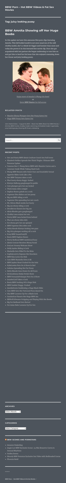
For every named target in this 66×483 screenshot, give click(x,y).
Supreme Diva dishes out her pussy (21, 194)
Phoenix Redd (12, 459)
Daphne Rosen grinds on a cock (19, 192)
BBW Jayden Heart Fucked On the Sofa (22, 262)
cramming (33, 126)
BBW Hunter (15, 126)
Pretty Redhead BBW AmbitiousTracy (22, 240)
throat (29, 128)
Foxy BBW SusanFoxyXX (17, 234)
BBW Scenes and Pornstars (21, 440)
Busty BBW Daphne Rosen (17, 237)
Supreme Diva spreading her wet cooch (23, 200)
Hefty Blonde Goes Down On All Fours (22, 271)
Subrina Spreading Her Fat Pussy (20, 268)
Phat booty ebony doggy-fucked (20, 180)
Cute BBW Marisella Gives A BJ (19, 260)
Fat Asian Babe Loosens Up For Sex (21, 305)
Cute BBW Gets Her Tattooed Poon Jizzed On (25, 291)
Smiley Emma (12, 454)
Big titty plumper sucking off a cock (21, 231)
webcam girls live (7, 471)
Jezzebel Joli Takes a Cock (17, 280)
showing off (22, 128)
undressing (35, 128)
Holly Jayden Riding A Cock (18, 248)
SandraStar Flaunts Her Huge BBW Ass (22, 297)
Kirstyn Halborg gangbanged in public (22, 183)
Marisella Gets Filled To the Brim (20, 251)
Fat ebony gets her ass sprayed (19, 223)
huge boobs (54, 126)
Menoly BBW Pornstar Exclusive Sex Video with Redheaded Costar (33, 456)
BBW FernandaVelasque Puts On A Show (23, 277)
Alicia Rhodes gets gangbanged (19, 211)
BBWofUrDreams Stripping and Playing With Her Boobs (29, 299)
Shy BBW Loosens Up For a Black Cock (22, 294)
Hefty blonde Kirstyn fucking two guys (22, 228)
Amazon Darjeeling (15, 445)
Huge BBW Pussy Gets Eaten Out (20, 119)
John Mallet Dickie (11, 124)
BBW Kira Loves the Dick (17, 257)
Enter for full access (33, 102)
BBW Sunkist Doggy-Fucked (18, 285)
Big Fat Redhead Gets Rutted (18, 302)
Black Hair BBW (37, 124)
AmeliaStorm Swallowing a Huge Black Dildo (25, 288)
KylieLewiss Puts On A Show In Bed (21, 265)
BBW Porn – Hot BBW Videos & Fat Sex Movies (20, 479)
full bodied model (44, 126)
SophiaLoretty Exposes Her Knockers (22, 254)
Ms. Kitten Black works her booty (20, 203)
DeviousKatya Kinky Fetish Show (20, 274)
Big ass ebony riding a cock (18, 206)
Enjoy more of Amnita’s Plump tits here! (33, 97)
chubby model (25, 126)
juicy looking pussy (11, 128)
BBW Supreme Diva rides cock (19, 226)
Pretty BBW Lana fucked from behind (22, 217)
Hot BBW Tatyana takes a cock (19, 177)
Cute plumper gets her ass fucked (20, 186)
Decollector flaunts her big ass (19, 209)
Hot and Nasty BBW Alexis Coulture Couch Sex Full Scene (30, 158)
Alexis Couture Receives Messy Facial (22, 243)
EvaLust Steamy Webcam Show (19, 245)
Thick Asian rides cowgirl (17, 189)
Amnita (7, 126)
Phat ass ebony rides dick (17, 220)
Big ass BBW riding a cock (17, 197)
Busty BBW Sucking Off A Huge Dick (21, 282)
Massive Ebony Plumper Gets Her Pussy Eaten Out (27, 116)
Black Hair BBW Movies (51, 124)
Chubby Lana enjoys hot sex (18, 214)
